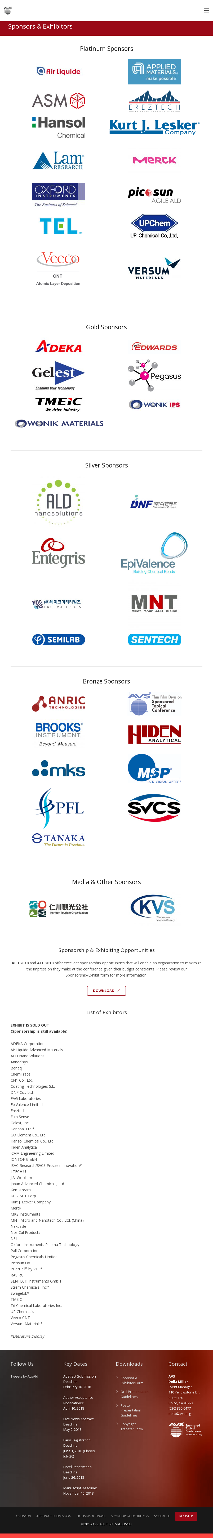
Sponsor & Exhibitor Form (132, 1385)
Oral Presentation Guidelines (135, 1399)
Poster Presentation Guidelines (131, 1415)
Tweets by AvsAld (24, 1381)
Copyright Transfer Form (132, 1431)
